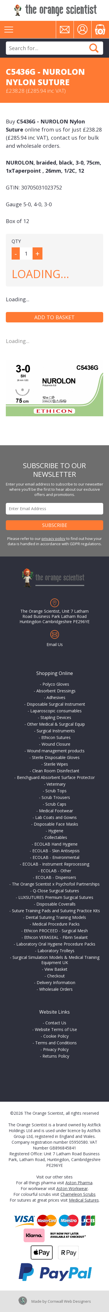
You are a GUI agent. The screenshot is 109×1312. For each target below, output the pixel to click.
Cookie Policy (56, 1036)
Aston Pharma (78, 1182)
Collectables (55, 837)
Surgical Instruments (56, 730)
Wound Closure (56, 744)
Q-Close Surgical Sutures (56, 890)
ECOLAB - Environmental (56, 857)
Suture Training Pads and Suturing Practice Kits (56, 910)
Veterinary (56, 784)
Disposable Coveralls (56, 904)
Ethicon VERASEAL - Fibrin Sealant (56, 937)
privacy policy (53, 538)
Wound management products (56, 750)
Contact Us (55, 1022)
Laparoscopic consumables (56, 711)
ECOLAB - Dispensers (55, 877)
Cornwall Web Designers (69, 1301)
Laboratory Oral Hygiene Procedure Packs (55, 944)
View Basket (55, 969)
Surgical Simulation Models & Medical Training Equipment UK (55, 960)
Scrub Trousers (56, 797)
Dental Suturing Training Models (56, 917)
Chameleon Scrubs (78, 1194)
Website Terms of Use (56, 1029)
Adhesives (56, 697)
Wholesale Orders (56, 989)
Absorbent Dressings (56, 691)
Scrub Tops (56, 790)
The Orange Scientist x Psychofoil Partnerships (56, 884)
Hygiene (55, 830)
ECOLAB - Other (56, 870)
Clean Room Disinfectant (55, 770)
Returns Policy (55, 1056)
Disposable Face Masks (56, 824)
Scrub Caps (55, 804)
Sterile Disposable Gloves (56, 757)
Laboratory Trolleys (55, 950)
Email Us (55, 644)
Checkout (56, 976)
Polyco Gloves (55, 684)
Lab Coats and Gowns (56, 817)
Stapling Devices (55, 717)
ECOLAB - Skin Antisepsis (56, 850)
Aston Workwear (72, 1188)
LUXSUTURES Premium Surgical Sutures (55, 897)
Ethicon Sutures (56, 737)
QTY (16, 241)
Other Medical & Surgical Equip (56, 724)
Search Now (94, 48)
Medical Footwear (56, 810)
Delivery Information (56, 982)
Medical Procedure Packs (56, 924)
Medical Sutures (84, 1200)
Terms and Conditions (56, 1042)
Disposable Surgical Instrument (56, 704)
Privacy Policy (56, 1049)
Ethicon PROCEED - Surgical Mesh (56, 930)
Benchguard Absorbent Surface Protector (56, 777)
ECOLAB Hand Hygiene (56, 844)
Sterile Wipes (56, 764)
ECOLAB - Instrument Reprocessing (55, 864)
